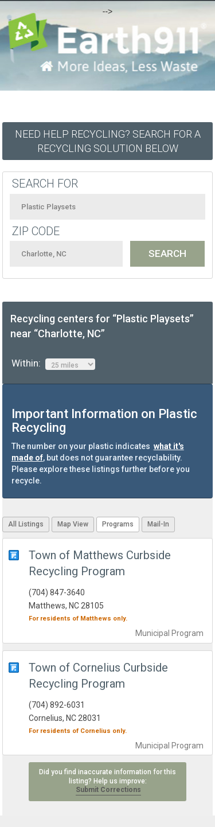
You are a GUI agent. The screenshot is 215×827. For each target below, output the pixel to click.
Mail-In (158, 524)
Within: (53, 363)
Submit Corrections (108, 790)
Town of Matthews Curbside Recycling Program (100, 563)
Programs (118, 524)
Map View (72, 524)
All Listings (26, 524)
